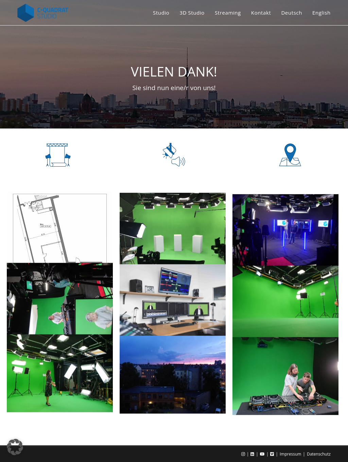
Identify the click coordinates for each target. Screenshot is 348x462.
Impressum (290, 454)
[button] (15, 447)
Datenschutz (319, 454)
